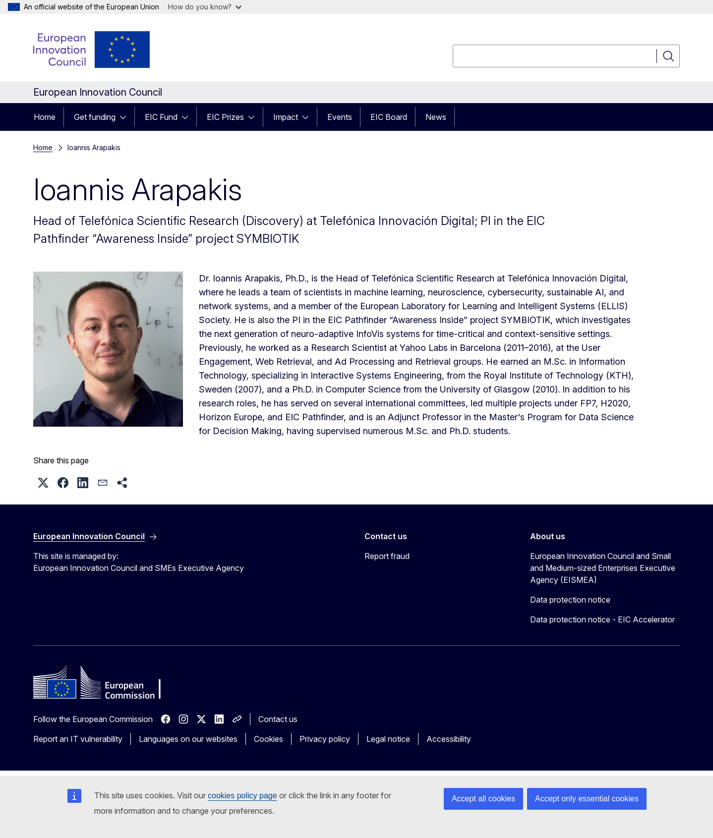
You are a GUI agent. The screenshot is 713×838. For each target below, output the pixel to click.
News (435, 117)
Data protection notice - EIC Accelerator (602, 619)
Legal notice (388, 739)
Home (45, 117)
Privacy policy (324, 739)
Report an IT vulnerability (77, 739)
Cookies (268, 739)
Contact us (277, 719)
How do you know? (204, 6)
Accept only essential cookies (587, 798)
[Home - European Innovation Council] (92, 49)
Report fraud (387, 556)
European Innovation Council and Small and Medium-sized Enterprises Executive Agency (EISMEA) (602, 568)
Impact (285, 117)
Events (339, 117)
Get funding (95, 117)
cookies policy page (242, 795)
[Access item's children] (126, 117)
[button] (43, 483)
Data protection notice (570, 600)
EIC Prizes (225, 117)
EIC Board (388, 117)
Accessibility (448, 739)
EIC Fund (161, 117)
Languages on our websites (188, 739)
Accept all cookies (483, 798)
